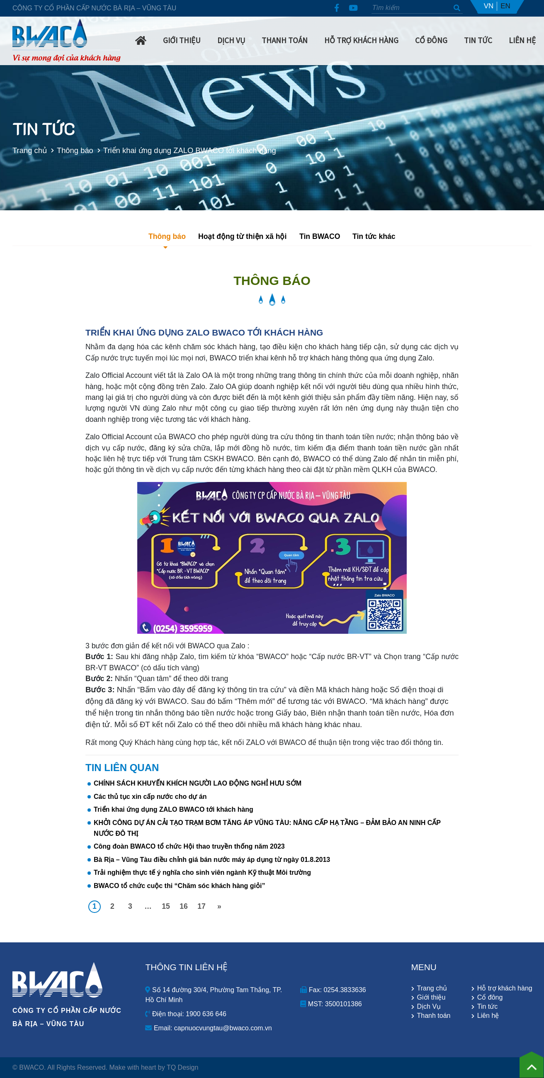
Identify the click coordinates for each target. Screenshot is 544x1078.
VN (489, 6)
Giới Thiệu (182, 40)
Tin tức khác (374, 236)
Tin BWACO (319, 236)
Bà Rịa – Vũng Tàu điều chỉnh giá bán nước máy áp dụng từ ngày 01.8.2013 (212, 859)
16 (184, 906)
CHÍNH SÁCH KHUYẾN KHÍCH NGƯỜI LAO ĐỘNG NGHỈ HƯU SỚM (197, 783)
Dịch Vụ (231, 40)
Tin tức (487, 1006)
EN (505, 6)
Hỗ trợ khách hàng (361, 40)
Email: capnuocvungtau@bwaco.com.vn (208, 1028)
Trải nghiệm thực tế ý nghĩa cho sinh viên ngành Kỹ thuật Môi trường (202, 872)
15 (166, 906)
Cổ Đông (431, 40)
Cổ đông (490, 997)
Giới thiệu (431, 997)
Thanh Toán (285, 40)
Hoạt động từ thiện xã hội (242, 236)
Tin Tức (478, 40)
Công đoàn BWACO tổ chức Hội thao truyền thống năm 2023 (189, 846)
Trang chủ (25, 150)
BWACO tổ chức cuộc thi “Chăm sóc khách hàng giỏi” (179, 885)
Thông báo (71, 150)
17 (201, 906)
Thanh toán (434, 1015)
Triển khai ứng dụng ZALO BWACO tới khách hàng (173, 809)
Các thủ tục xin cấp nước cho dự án (150, 796)
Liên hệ (522, 40)
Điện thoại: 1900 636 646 (185, 1013)
